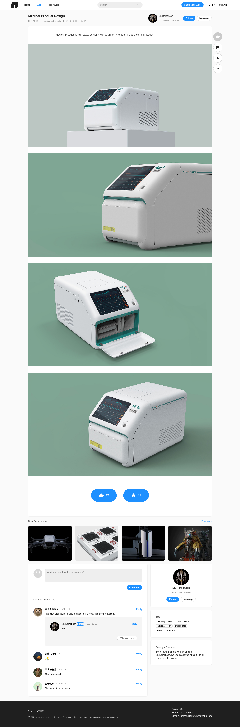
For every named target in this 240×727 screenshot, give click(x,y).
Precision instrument (166, 630)
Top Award (54, 5)
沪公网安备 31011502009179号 (42, 717)
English (40, 710)
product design (182, 621)
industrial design (164, 626)
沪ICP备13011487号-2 (67, 717)
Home (27, 5)
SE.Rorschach (166, 16)
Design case (180, 626)
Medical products (164, 621)
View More (206, 521)
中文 (30, 710)
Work (39, 5)
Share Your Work (192, 5)
